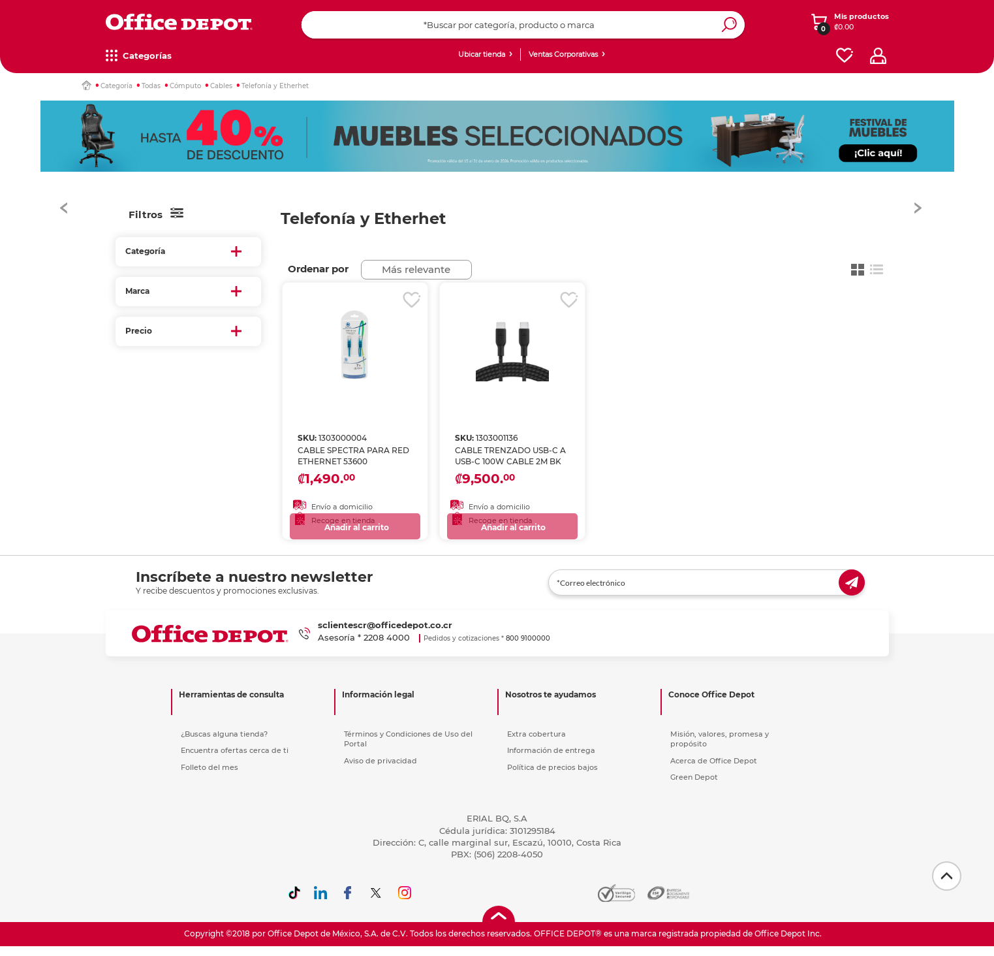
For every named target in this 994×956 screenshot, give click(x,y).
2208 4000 (387, 644)
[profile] (878, 56)
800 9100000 (528, 645)
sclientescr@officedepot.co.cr (385, 631)
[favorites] (844, 56)
